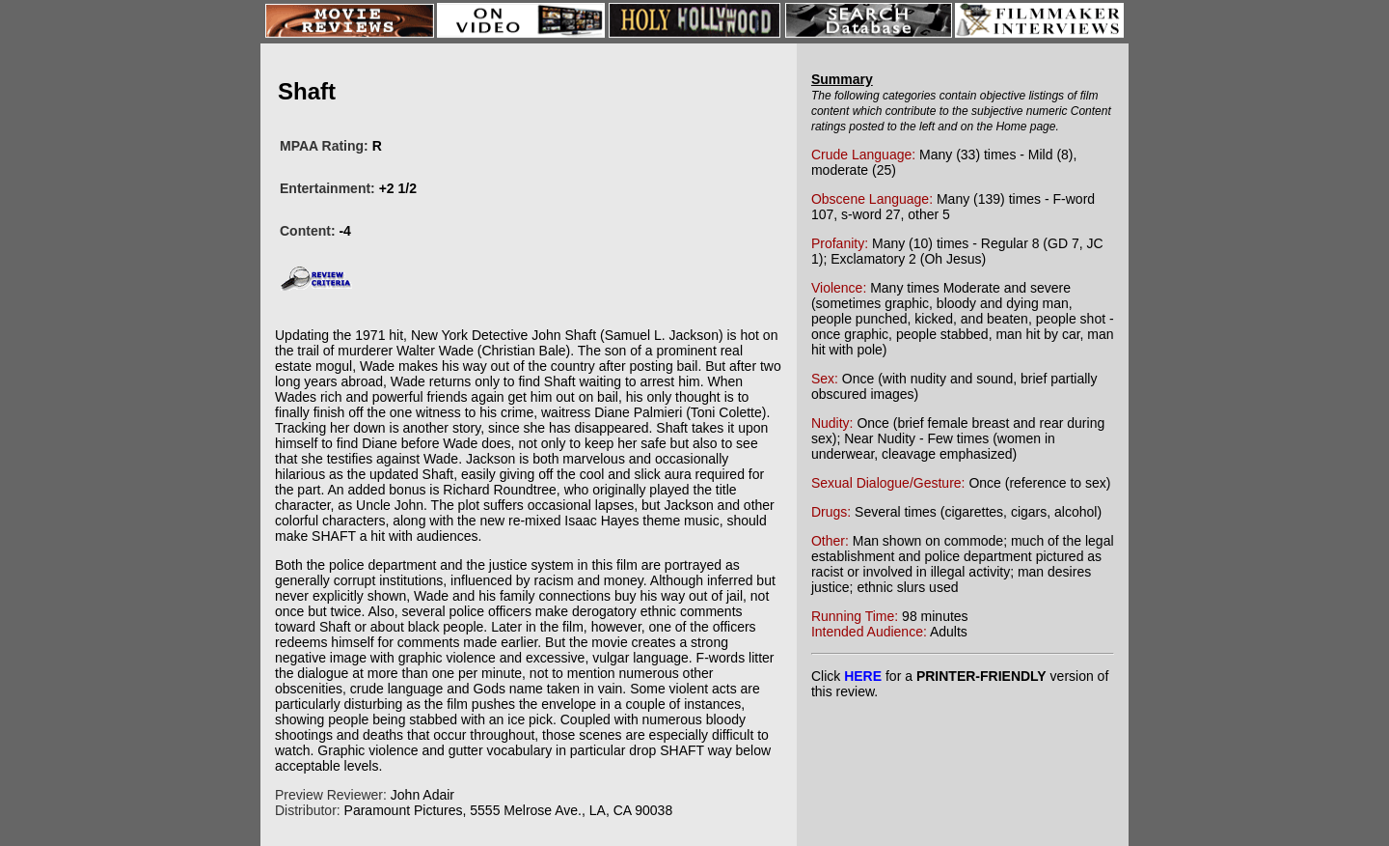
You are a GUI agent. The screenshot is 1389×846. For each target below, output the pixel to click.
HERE (863, 676)
